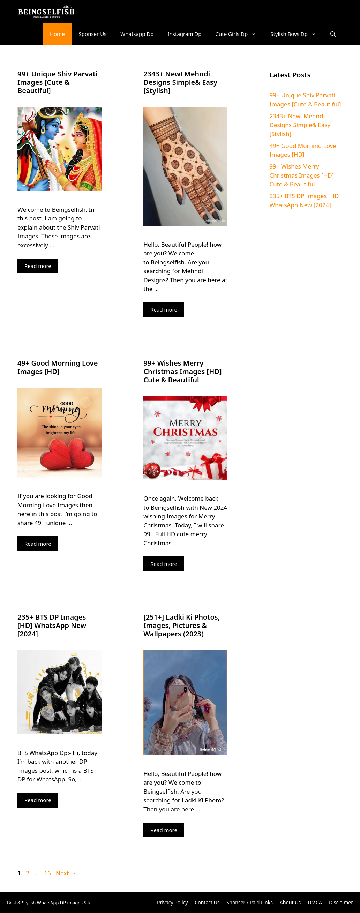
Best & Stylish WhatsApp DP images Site (49, 902)
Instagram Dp (185, 33)
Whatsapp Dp (136, 33)
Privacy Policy (172, 902)
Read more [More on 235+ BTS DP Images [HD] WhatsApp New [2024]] (37, 799)
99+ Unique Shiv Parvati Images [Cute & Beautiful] (57, 82)
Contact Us (207, 902)
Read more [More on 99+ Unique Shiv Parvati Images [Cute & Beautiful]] (37, 265)
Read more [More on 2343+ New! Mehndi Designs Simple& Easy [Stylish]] (163, 309)
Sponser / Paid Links (250, 902)
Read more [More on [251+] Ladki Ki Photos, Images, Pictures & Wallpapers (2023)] (163, 829)
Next (66, 873)
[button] (333, 34)
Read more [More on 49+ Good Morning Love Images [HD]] (37, 543)
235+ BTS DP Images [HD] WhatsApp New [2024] (51, 625)
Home (57, 33)
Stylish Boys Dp (296, 34)
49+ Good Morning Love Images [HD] (57, 367)
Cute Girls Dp (240, 34)
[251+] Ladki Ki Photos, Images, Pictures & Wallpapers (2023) (181, 625)
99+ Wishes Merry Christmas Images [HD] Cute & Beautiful (182, 371)
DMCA (315, 902)
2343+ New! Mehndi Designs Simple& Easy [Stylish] (180, 82)
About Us (290, 902)
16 (48, 873)
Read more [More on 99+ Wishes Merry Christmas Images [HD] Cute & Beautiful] (163, 563)
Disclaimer (341, 902)
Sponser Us (93, 33)
